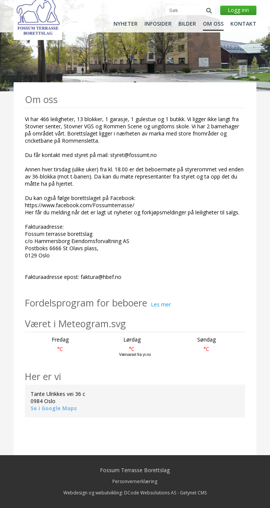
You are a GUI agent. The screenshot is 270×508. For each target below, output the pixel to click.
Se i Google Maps (54, 408)
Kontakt (243, 24)
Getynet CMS (193, 493)
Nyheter (126, 24)
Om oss (213, 24)
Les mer (161, 304)
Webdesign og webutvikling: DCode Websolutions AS (119, 493)
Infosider (158, 24)
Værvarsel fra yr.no (135, 355)
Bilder (187, 24)
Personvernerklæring (134, 481)
